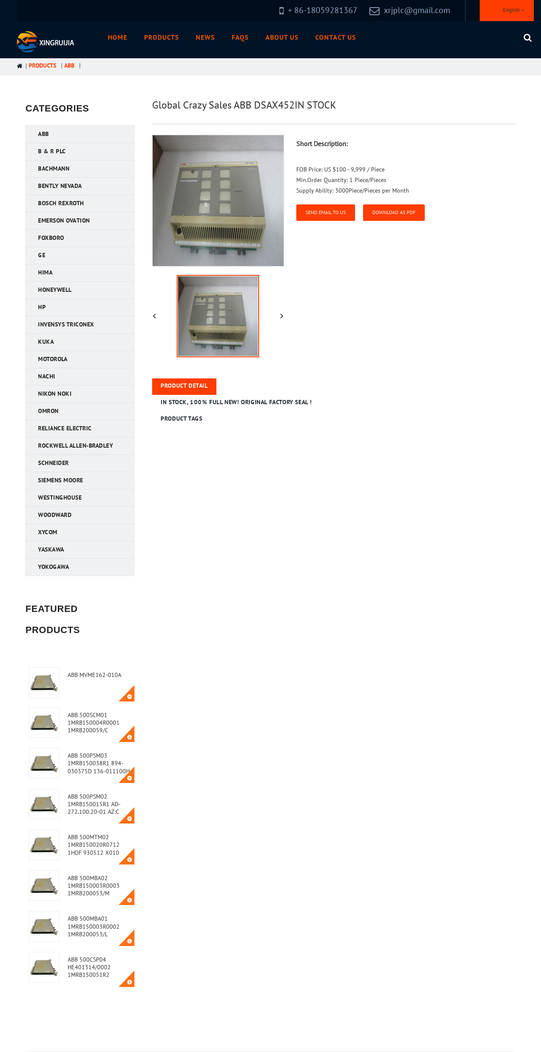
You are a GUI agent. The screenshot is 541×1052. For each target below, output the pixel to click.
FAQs (240, 37)
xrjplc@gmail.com (417, 10)
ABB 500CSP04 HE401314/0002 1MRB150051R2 (89, 967)
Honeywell (55, 290)
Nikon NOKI (54, 394)
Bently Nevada (60, 186)
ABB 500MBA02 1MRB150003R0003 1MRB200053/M (94, 886)
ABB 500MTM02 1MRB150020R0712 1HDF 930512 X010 (94, 845)
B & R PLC (52, 151)
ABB (69, 66)
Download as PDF (393, 212)
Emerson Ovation (64, 220)
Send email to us (326, 212)
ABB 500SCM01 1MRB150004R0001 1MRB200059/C (94, 723)
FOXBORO (51, 238)
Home (117, 37)
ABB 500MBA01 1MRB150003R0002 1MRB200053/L (94, 926)
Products (161, 37)
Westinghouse (60, 498)
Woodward (54, 515)
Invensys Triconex (66, 324)
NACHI (46, 376)
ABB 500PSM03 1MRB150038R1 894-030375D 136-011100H (99, 763)
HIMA (45, 272)
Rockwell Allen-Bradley (75, 446)
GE (41, 255)
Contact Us (335, 37)
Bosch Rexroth (61, 203)
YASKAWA (51, 549)
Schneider (53, 463)
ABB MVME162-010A (94, 675)
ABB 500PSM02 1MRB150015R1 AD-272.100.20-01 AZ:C (94, 804)
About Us (281, 37)
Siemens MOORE (60, 480)
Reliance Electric (65, 428)
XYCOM (47, 532)
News (205, 37)
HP (42, 307)
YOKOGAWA (53, 567)
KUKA (46, 342)
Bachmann (53, 169)
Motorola (52, 359)
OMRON (48, 411)
